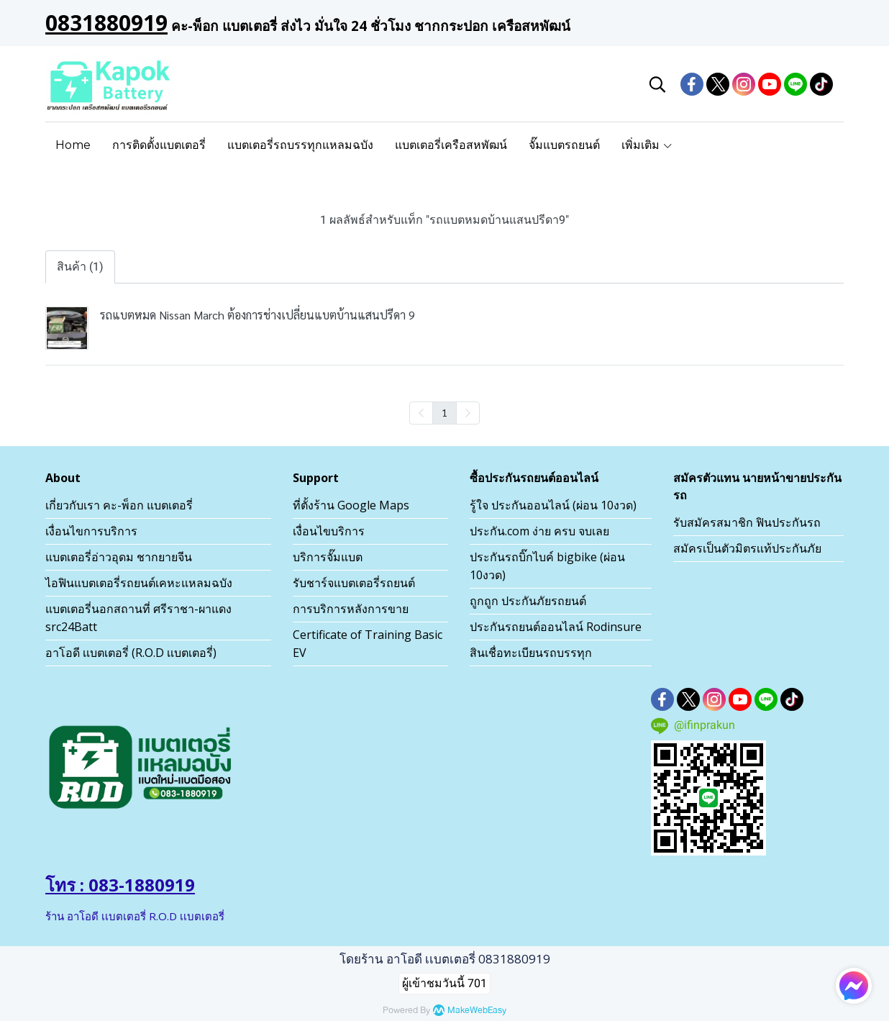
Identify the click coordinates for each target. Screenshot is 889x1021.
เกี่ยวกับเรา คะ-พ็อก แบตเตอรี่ (119, 505)
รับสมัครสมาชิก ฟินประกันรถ (747, 522)
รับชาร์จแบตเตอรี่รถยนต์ (354, 583)
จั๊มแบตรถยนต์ (564, 145)
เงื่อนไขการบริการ (91, 531)
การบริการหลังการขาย (351, 609)
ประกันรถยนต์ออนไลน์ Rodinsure (556, 627)
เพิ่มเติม (647, 145)
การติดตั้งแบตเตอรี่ (159, 145)
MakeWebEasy (476, 1010)
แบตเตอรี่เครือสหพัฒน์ (451, 145)
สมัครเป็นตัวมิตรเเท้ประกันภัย (747, 548)
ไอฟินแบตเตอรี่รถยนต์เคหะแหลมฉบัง (138, 583)
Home (73, 145)
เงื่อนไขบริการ (329, 531)
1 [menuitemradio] (444, 412)
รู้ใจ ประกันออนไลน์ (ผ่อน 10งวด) (553, 505)
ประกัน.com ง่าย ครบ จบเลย (539, 531)
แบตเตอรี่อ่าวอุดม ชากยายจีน (118, 557)
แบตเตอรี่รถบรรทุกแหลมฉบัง (300, 145)
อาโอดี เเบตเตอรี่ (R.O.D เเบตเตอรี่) (130, 653)
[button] (657, 84)
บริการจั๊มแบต (328, 557)
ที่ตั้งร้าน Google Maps (351, 505)
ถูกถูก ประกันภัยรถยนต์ (528, 601)
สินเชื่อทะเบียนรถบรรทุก (531, 653)
